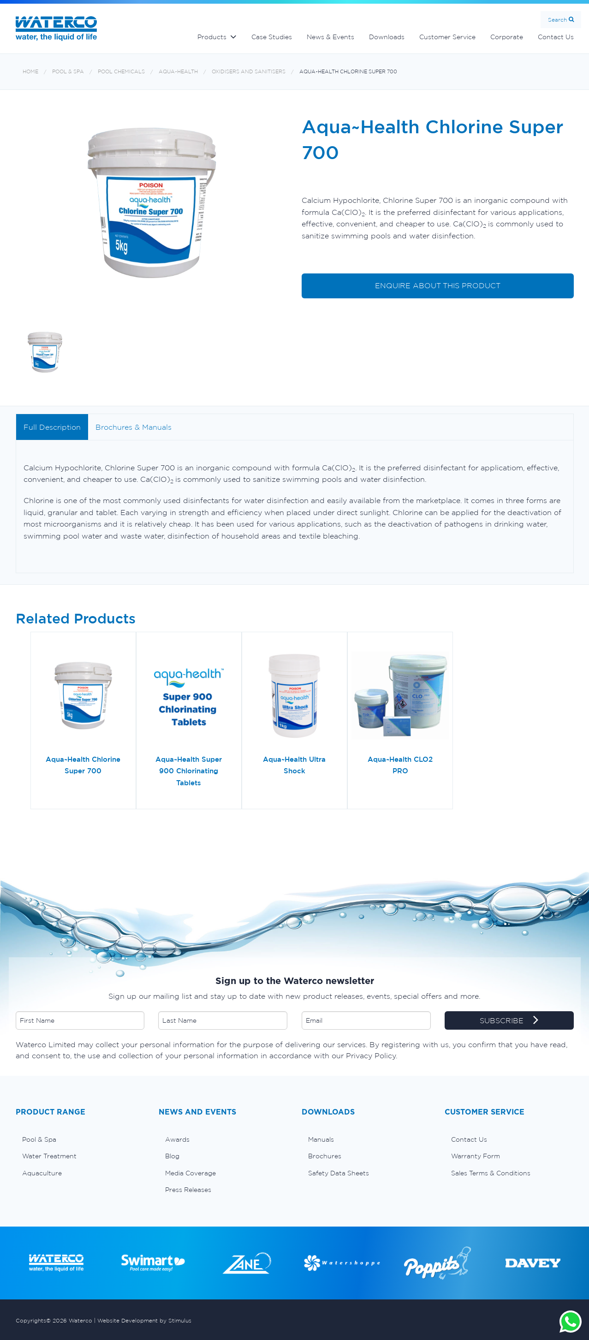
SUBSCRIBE (509, 1021)
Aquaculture (42, 1173)
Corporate (506, 37)
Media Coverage (190, 1173)
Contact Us (556, 37)
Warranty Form (475, 1156)
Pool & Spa (68, 71)
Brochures (324, 1156)
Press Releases (188, 1189)
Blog (172, 1156)
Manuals (321, 1139)
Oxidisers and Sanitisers (249, 71)
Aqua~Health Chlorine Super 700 (348, 71)
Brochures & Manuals (133, 427)
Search (557, 20)
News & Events (330, 37)
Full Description (52, 427)
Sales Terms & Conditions (490, 1173)
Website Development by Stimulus (144, 1320)
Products (211, 37)
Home (30, 71)
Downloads (387, 37)
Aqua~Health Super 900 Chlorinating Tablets (188, 771)
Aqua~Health (178, 71)
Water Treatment (49, 1156)
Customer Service (447, 37)
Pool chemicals (121, 71)
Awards (177, 1139)
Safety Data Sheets (338, 1173)
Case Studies (271, 37)
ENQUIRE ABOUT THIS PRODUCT (437, 285)
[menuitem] (80, 1139)
